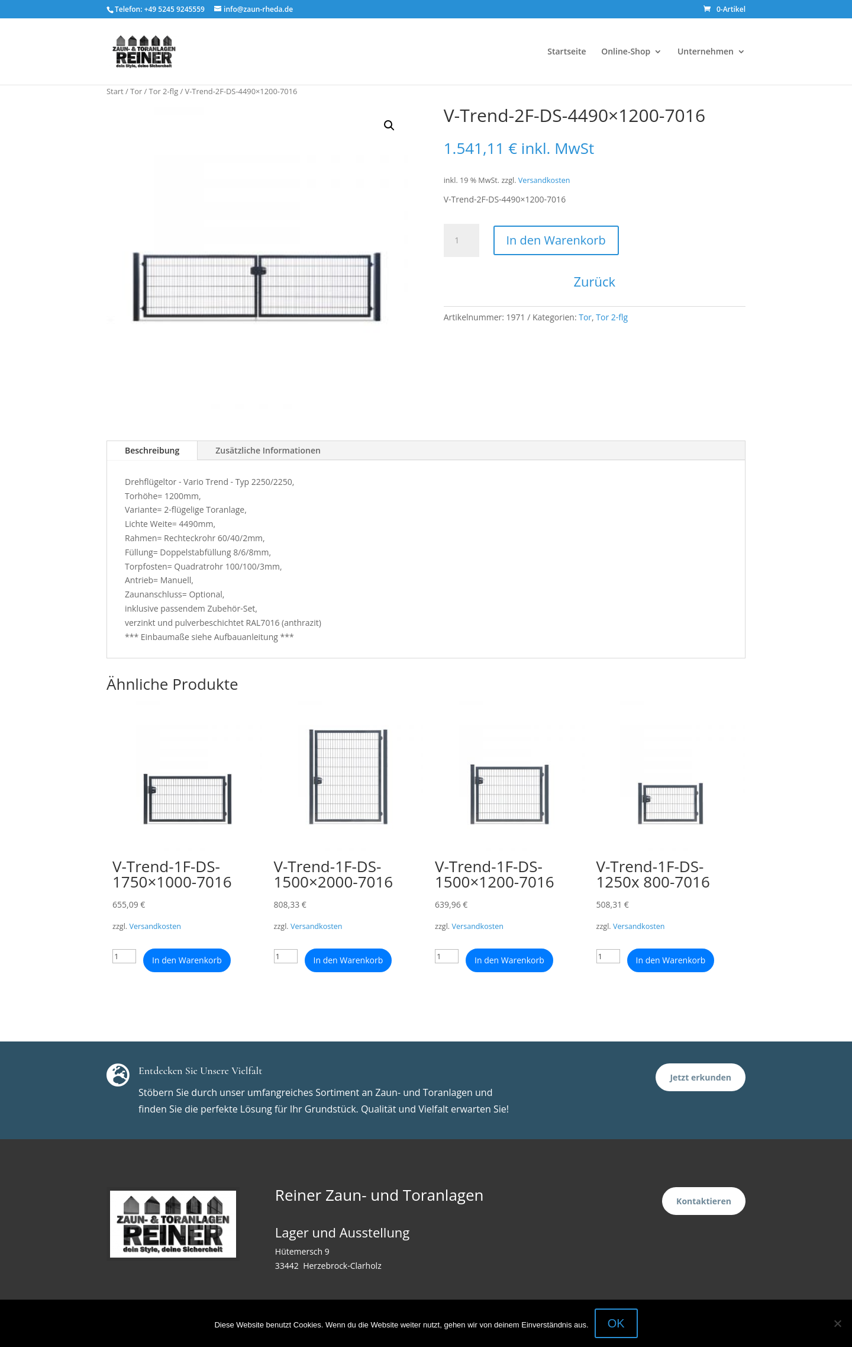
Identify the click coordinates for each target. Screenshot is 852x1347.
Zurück (595, 281)
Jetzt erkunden (700, 1077)
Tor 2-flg (164, 91)
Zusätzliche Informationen (268, 450)
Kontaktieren (703, 1201)
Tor (136, 91)
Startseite (566, 52)
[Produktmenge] (461, 240)
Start (115, 91)
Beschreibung (152, 450)
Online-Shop (625, 52)
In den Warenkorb (556, 240)
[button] (389, 125)
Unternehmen (705, 52)
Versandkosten (544, 180)
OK (616, 1323)
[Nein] (837, 1323)
